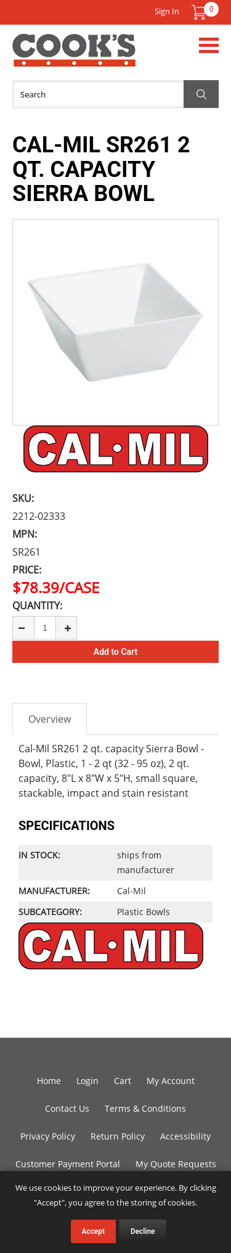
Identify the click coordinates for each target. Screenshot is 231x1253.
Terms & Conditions (145, 1108)
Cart (122, 1081)
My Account (171, 1081)
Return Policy (118, 1136)
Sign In (167, 11)
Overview (49, 719)
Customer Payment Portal (67, 1164)
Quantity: (37, 605)
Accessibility (185, 1136)
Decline (143, 1231)
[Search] (115, 94)
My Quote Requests (176, 1164)
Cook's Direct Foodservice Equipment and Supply (74, 57)
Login (87, 1081)
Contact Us (67, 1108)
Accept (93, 1231)
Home (49, 1081)
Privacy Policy (47, 1136)
